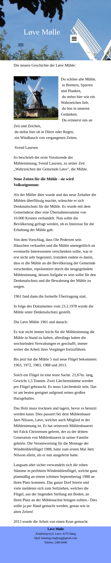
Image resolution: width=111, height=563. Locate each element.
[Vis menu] (74, 38)
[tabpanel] (56, 293)
